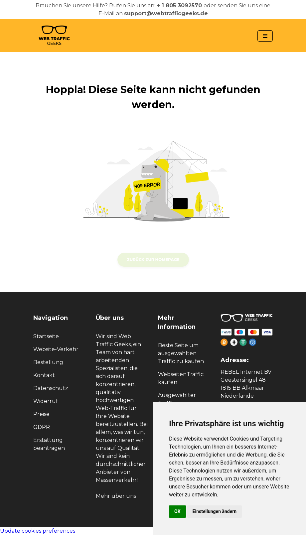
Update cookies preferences (37, 531)
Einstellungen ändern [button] (215, 511)
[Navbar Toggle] (265, 36)
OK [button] (177, 511)
